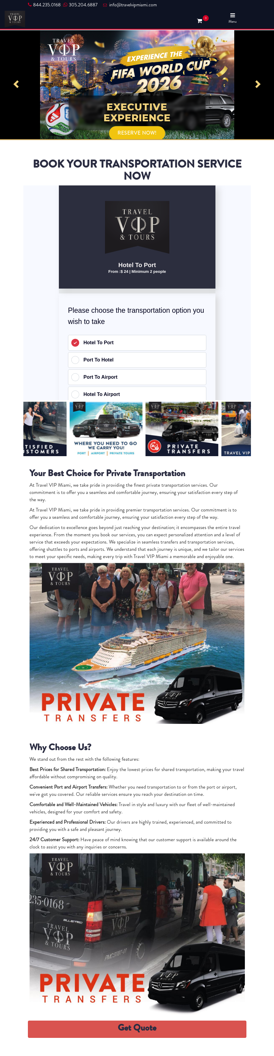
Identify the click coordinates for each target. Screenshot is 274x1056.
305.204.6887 (80, 5)
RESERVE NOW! (137, 132)
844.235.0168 (44, 5)
